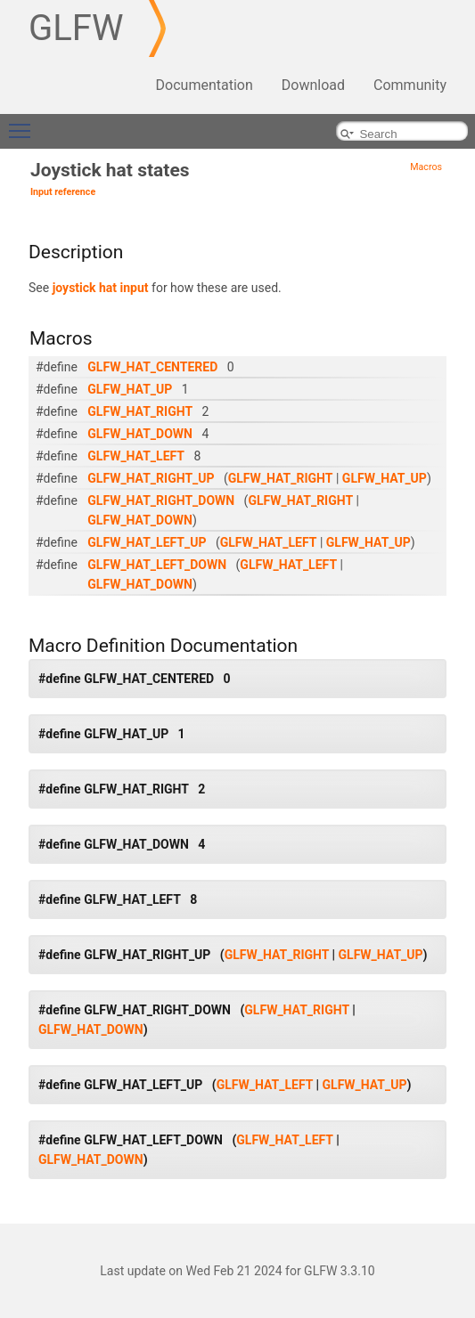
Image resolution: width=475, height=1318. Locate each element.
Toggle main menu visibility (24, 123)
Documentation (204, 85)
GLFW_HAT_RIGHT (139, 411)
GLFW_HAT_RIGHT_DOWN (160, 500)
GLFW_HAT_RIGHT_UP (150, 478)
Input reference (62, 192)
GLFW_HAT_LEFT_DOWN (156, 564)
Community (409, 85)
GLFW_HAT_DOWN (139, 434)
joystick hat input (101, 288)
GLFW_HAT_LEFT (135, 456)
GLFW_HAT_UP (129, 389)
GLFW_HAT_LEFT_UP (146, 542)
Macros (426, 167)
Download (313, 85)
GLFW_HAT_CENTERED (152, 367)
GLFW (76, 28)
